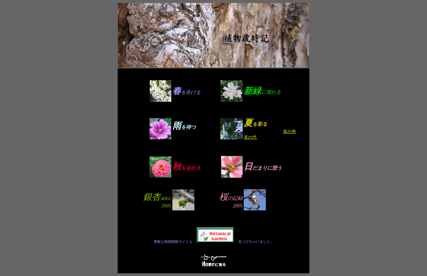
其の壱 (289, 131)
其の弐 (250, 137)
